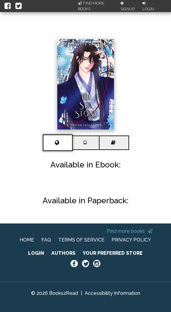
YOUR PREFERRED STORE (113, 253)
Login (148, 6)
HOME (27, 240)
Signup (127, 6)
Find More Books (91, 6)
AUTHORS (63, 253)
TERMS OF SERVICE (81, 240)
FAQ (46, 240)
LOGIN (36, 253)
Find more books (129, 231)
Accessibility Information (112, 293)
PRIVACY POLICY (131, 240)
